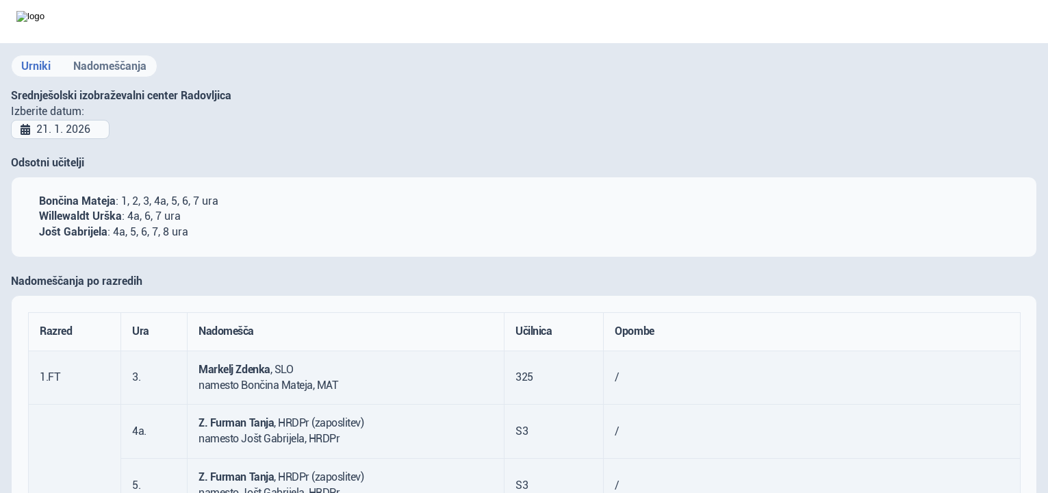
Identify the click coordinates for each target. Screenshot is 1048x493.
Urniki (36, 66)
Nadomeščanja (109, 66)
